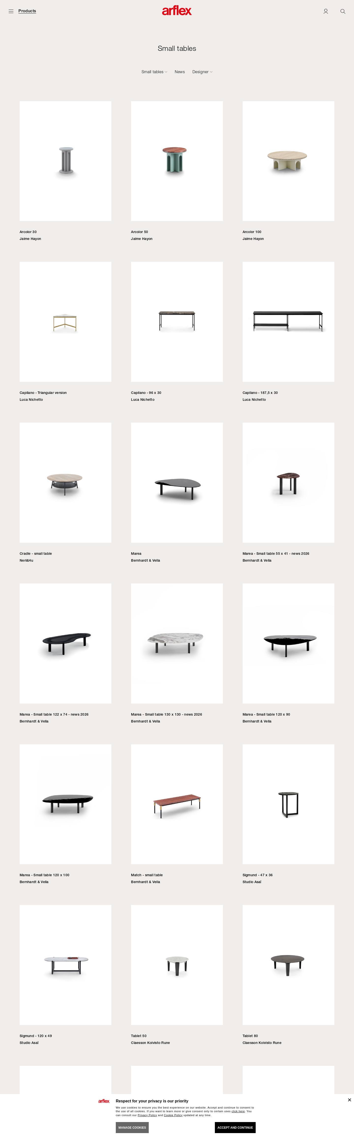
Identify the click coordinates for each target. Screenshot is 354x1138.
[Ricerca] (342, 11)
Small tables (153, 71)
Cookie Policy (173, 1115)
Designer (200, 71)
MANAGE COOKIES (132, 1127)
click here (238, 1111)
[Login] (325, 11)
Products (27, 11)
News (180, 71)
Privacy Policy (147, 1115)
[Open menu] (11, 11)
